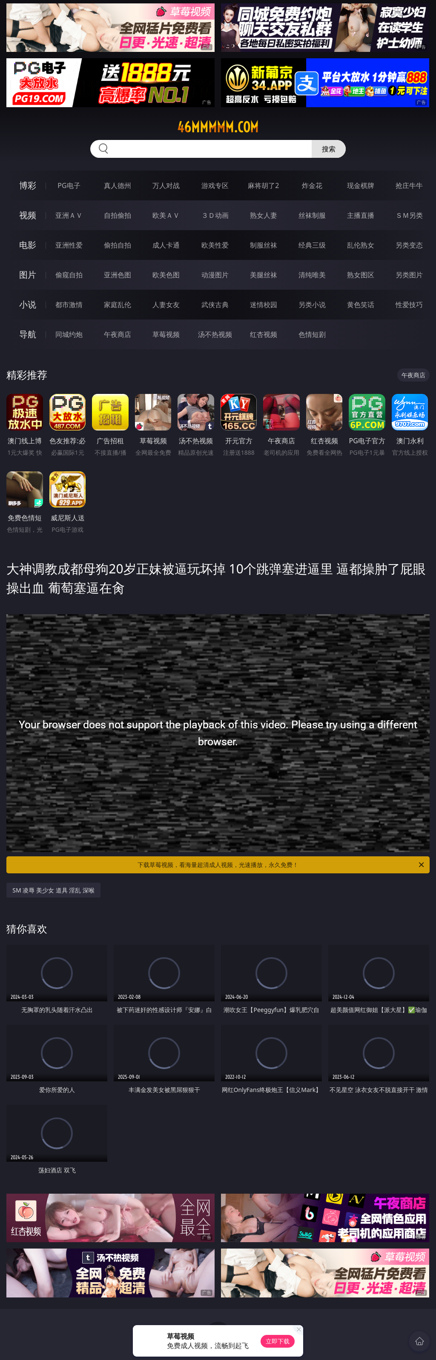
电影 (27, 245)
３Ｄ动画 (215, 215)
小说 (27, 304)
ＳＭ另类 (409, 215)
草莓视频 (166, 334)
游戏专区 (215, 185)
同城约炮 (69, 334)
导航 (27, 334)
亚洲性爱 (69, 245)
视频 (27, 215)
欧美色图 (166, 274)
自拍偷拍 (117, 215)
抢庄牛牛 (409, 185)
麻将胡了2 (263, 185)
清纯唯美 (312, 274)
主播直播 (360, 215)
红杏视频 (263, 334)
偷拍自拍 (117, 245)
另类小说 (312, 304)
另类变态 (409, 245)
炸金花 (312, 185)
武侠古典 (215, 304)
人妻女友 (166, 304)
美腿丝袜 (263, 274)
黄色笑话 (360, 304)
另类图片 (409, 274)
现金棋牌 (360, 185)
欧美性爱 (215, 245)
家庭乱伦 (117, 304)
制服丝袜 (263, 245)
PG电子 (68, 185)
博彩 (27, 185)
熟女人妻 (263, 215)
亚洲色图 (117, 274)
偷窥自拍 (69, 274)
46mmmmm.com (217, 127)
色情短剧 (312, 334)
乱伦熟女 (360, 245)
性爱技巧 (409, 304)
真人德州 (117, 185)
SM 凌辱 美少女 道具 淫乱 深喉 (53, 890)
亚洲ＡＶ (69, 215)
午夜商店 (117, 334)
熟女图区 (360, 274)
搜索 (329, 149)
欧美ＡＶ (166, 215)
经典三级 (312, 245)
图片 (27, 274)
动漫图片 (215, 274)
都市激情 (69, 304)
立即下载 (278, 1341)
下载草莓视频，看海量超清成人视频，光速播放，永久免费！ (281, 865)
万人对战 (166, 185)
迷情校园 (263, 304)
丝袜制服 (312, 215)
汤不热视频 (215, 334)
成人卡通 (166, 245)
